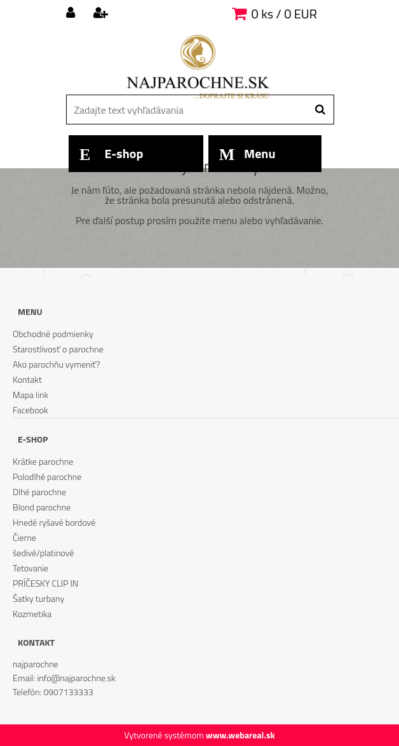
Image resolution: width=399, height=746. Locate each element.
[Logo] (198, 66)
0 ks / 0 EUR (284, 13)
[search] (320, 110)
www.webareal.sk (240, 735)
